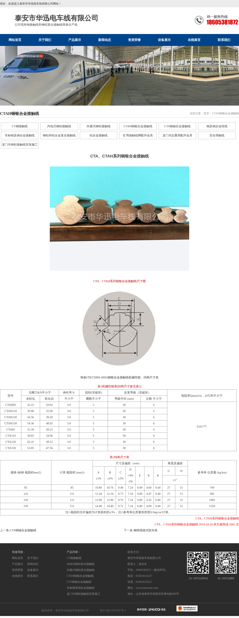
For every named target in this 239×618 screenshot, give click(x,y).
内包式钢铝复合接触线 (81, 564)
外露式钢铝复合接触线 (81, 569)
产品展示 (74, 40)
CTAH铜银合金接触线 (138, 126)
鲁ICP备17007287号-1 (113, 610)
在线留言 (194, 40)
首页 (206, 113)
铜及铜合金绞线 (217, 126)
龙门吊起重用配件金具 (177, 135)
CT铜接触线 (19, 126)
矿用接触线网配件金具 (138, 135)
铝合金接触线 (99, 135)
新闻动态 (104, 40)
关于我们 (44, 40)
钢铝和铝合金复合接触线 (59, 135)
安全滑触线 (217, 135)
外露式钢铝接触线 (99, 126)
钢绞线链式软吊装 (146, 530)
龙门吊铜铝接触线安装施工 (20, 144)
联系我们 (224, 40)
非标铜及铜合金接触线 (20, 135)
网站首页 (15, 40)
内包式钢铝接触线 (59, 126)
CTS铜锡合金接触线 (177, 126)
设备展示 (164, 40)
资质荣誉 (134, 40)
